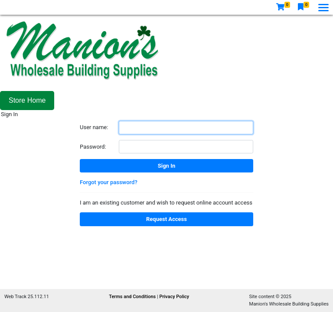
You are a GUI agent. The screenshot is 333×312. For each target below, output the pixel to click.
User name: (94, 127)
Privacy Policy (174, 296)
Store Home (27, 100)
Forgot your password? (108, 182)
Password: (93, 146)
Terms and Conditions (133, 296)
